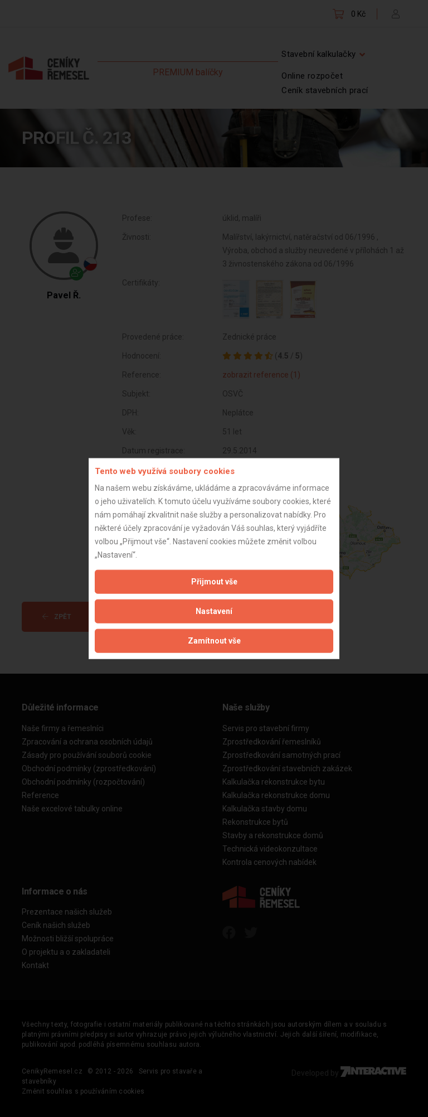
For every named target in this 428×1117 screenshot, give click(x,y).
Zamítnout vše (214, 640)
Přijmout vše (214, 581)
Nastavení (214, 611)
